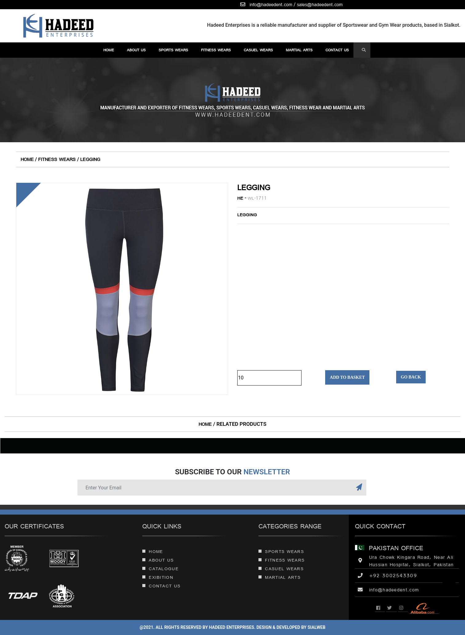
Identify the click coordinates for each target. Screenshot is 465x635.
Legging (90, 159)
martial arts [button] (299, 50)
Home (108, 50)
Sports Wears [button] (173, 50)
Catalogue (160, 568)
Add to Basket (347, 377)
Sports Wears (281, 551)
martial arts (279, 577)
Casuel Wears (281, 568)
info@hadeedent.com (271, 4)
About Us (136, 50)
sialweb (315, 627)
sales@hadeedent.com (320, 4)
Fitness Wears (57, 159)
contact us (337, 50)
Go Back (411, 377)
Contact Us (161, 586)
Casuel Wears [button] (258, 50)
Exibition (157, 577)
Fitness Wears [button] (216, 50)
